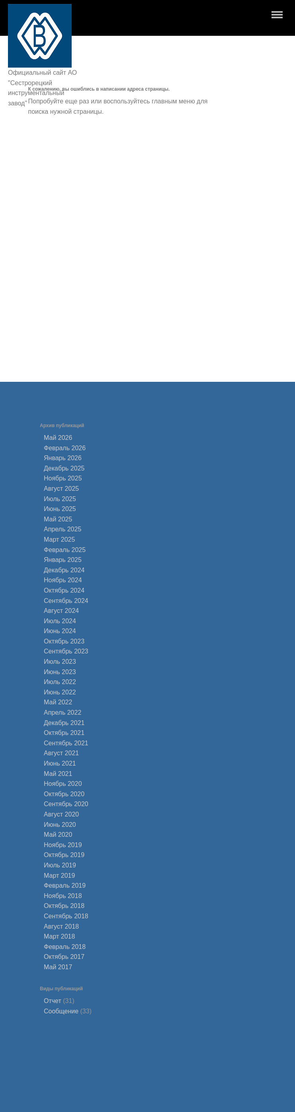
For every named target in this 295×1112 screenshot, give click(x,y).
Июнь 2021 (60, 763)
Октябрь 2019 (64, 854)
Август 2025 (61, 488)
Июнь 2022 (60, 692)
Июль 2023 (60, 661)
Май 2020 (58, 834)
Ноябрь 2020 (63, 783)
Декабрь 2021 (64, 722)
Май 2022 (58, 702)
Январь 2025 (63, 559)
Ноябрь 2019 (63, 845)
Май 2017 (58, 967)
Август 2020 (61, 814)
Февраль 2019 (65, 885)
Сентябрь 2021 (66, 743)
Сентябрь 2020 (66, 804)
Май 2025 (58, 519)
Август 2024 (61, 610)
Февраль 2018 (65, 946)
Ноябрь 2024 (63, 580)
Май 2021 (58, 773)
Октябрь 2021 (64, 732)
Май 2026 (58, 437)
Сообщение (61, 1011)
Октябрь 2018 (64, 905)
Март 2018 (59, 936)
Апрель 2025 (62, 529)
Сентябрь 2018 (66, 916)
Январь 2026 (63, 458)
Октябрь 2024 (64, 590)
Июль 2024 (60, 621)
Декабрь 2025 (64, 468)
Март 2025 (59, 539)
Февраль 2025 (65, 549)
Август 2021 (61, 753)
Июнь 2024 (60, 631)
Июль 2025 (60, 499)
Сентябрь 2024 (66, 600)
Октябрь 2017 (64, 956)
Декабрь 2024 (64, 570)
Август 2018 (61, 926)
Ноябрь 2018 (63, 895)
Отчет (52, 1000)
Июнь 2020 (60, 824)
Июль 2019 (60, 865)
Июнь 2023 (60, 672)
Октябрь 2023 (64, 641)
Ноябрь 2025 (63, 478)
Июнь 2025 (60, 508)
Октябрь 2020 (64, 794)
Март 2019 (59, 875)
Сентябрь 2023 (66, 651)
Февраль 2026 (65, 448)
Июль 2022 (60, 681)
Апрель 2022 (62, 712)
